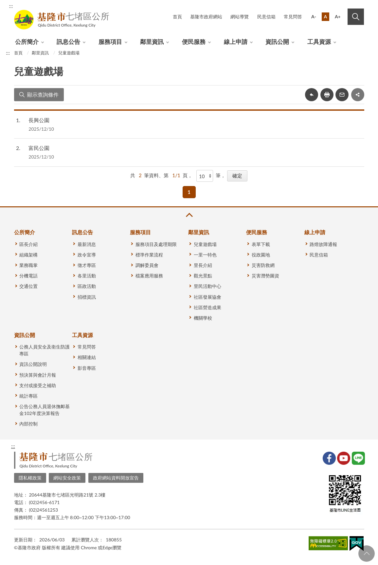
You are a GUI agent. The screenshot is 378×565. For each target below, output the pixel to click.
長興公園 (38, 120)
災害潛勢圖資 (265, 275)
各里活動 (87, 275)
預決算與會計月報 (37, 375)
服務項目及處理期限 (156, 244)
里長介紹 (203, 265)
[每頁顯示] (204, 176)
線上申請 (235, 41)
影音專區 (87, 368)
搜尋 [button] (356, 17)
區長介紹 (28, 244)
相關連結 (87, 357)
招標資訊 (87, 297)
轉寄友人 (342, 94)
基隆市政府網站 (206, 16)
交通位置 (28, 286)
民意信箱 (266, 16)
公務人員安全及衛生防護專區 (44, 350)
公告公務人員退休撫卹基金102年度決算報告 (44, 410)
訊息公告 (68, 41)
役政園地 (261, 254)
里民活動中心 (207, 286)
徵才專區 (87, 265)
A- (313, 16)
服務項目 (110, 41)
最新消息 (87, 244)
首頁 (177, 16)
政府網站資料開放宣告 (116, 477)
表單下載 (261, 244)
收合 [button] (189, 215)
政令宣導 (87, 254)
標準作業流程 (149, 254)
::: (11, 6)
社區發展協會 (207, 297)
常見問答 (293, 16)
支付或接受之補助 (37, 385)
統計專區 (28, 396)
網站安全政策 (67, 477)
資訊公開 (277, 41)
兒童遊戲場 (69, 52)
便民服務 (194, 41)
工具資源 (319, 41)
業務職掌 (28, 265)
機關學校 (203, 318)
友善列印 (326, 94)
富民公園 (38, 148)
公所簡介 (27, 41)
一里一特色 (205, 254)
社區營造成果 (207, 307)
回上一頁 (311, 94)
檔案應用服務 (149, 275)
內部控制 (28, 423)
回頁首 (366, 553)
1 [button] (189, 192)
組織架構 (28, 254)
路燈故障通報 (323, 244)
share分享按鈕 (357, 94)
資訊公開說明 (33, 364)
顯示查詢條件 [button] (43, 94)
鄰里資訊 (152, 41)
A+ (338, 16)
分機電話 (28, 275)
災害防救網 (263, 265)
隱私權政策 (30, 477)
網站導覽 (239, 16)
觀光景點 (203, 275)
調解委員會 (146, 265)
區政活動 (87, 286)
